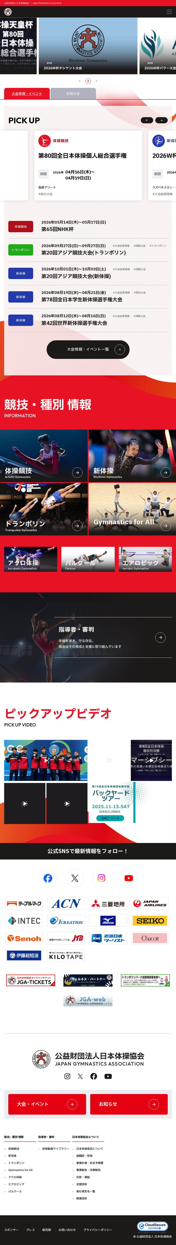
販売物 (46, 1230)
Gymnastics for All (20, 1170)
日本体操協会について (89, 1149)
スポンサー (11, 1230)
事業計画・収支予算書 (89, 1163)
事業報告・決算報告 (88, 1170)
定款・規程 (83, 1177)
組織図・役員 (84, 1156)
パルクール (15, 1192)
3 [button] (96, 81)
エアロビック (16, 1184)
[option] (88, 46)
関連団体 (81, 1199)
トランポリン (16, 1163)
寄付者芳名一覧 (85, 1192)
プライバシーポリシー (97, 1230)
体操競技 (13, 1149)
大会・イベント (47, 1104)
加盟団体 (81, 1184)
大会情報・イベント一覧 (96, 349)
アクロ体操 (15, 1177)
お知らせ (129, 1104)
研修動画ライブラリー (55, 1149)
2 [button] (88, 81)
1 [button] (79, 81)
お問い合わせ (67, 1230)
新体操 (12, 1156)
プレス (30, 1230)
